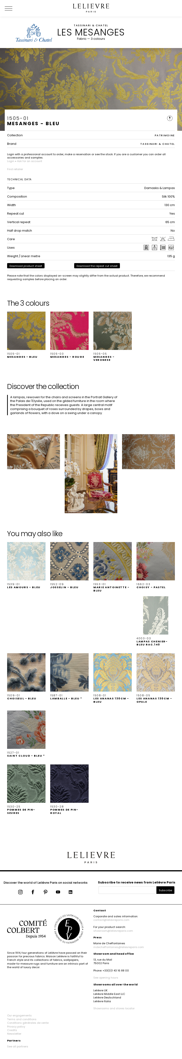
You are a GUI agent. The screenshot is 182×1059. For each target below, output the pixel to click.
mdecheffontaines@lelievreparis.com (118, 947)
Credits (12, 1030)
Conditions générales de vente (28, 1023)
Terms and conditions (21, 1019)
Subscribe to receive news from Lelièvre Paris (136, 882)
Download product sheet (25, 266)
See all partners (17, 1046)
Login (10, 161)
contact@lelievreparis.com (111, 920)
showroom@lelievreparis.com (113, 931)
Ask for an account (29, 161)
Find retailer (15, 169)
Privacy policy (16, 1026)
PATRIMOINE (165, 135)
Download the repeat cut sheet (97, 266)
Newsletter (14, 1034)
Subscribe (165, 890)
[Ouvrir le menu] (14, 8)
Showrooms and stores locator (114, 1008)
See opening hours (105, 978)
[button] (26, 335)
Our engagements (19, 1015)
